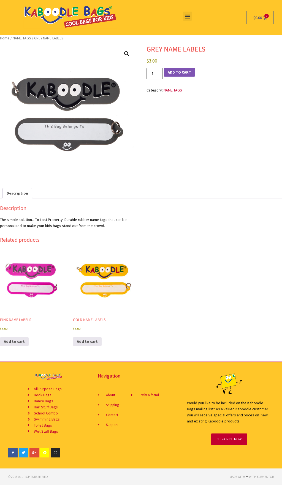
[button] (187, 16)
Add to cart (179, 72)
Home (5, 38)
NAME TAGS (22, 38)
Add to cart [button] (14, 341)
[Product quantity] (154, 73)
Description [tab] (17, 193)
